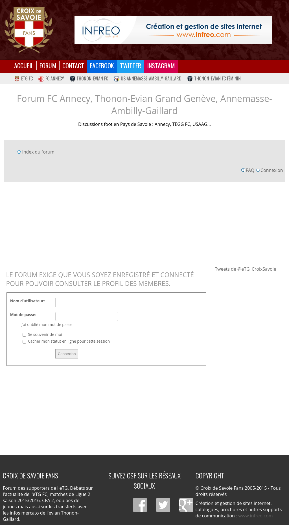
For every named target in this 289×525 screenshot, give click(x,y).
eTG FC (23, 78)
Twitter (130, 65)
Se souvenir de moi (42, 334)
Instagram (161, 65)
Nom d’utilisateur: (27, 300)
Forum (48, 65)
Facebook (102, 65)
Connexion (271, 170)
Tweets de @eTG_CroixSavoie (245, 269)
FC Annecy (51, 78)
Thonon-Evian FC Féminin (214, 78)
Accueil (24, 65)
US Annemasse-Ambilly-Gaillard (147, 78)
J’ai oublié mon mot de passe (47, 324)
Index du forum (38, 152)
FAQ (250, 170)
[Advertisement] (144, 223)
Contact (73, 65)
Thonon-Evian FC (89, 78)
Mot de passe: (23, 314)
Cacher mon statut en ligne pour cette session (66, 341)
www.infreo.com (255, 516)
